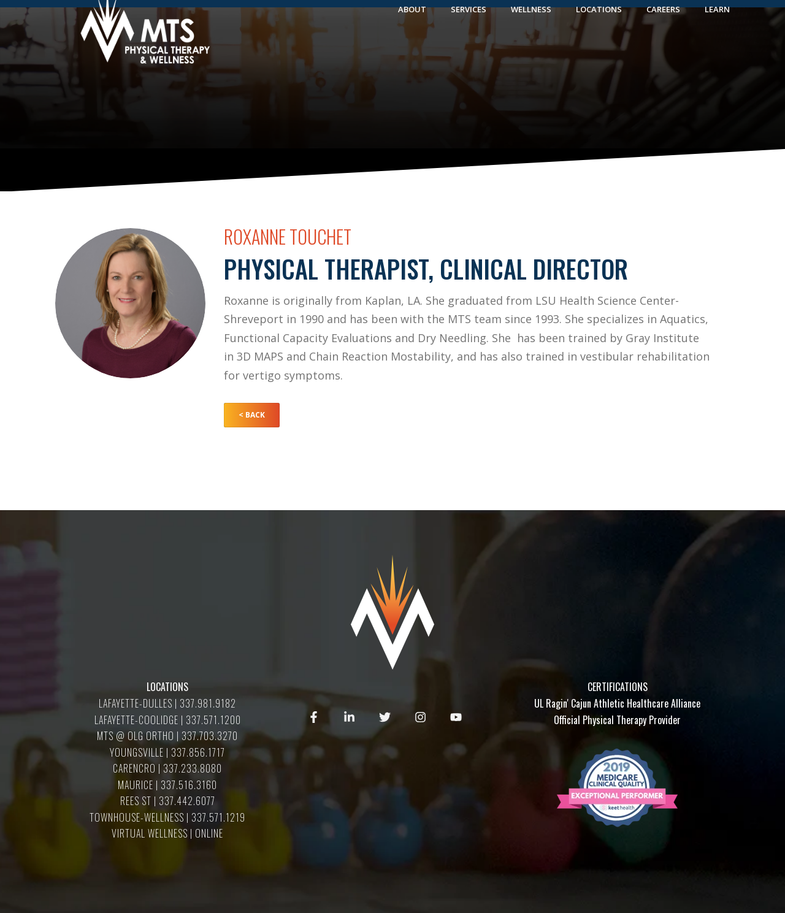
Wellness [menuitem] (531, 50)
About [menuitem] (412, 50)
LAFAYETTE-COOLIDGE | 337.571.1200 (167, 719)
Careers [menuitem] (663, 50)
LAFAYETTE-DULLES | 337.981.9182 (167, 703)
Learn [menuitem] (717, 50)
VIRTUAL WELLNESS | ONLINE (167, 833)
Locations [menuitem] (599, 50)
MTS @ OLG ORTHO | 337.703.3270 (167, 735)
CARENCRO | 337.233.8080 (167, 768)
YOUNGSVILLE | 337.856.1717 (167, 752)
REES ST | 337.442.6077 (167, 800)
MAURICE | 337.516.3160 (167, 784)
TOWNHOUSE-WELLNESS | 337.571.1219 (167, 817)
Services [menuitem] (468, 50)
